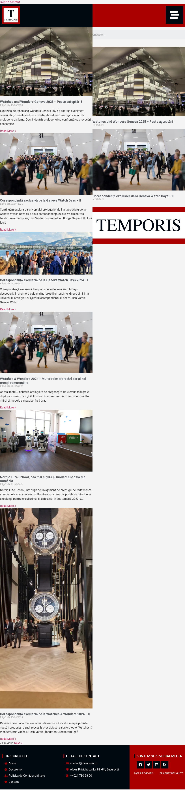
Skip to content (10, 2)
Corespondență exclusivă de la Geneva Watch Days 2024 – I (44, 280)
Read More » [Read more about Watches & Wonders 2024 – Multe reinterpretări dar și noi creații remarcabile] (8, 408)
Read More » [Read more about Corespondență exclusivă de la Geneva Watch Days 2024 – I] (8, 309)
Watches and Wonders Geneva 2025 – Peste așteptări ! (41, 102)
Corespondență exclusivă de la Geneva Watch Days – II (40, 201)
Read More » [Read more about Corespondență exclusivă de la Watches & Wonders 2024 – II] (8, 739)
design (164, 773)
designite (177, 773)
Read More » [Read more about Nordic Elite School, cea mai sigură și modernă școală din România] (8, 506)
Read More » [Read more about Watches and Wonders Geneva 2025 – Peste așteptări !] (8, 131)
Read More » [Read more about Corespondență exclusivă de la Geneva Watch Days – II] (8, 230)
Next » (18, 743)
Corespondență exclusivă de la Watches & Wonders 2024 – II (45, 714)
